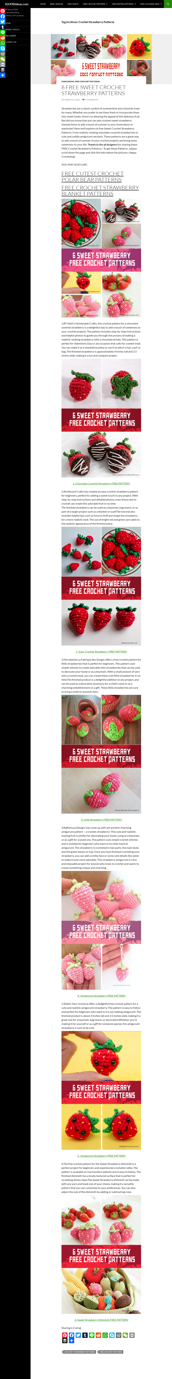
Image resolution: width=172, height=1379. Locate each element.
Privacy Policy (12, 29)
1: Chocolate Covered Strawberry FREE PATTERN (101, 483)
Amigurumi (67, 81)
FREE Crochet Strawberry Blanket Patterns (100, 190)
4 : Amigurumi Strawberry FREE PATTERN (101, 995)
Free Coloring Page (149, 4)
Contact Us (10, 42)
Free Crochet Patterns (94, 4)
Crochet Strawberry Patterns (79, 1352)
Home (43, 4)
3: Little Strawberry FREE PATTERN (101, 819)
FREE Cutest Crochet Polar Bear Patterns (92, 176)
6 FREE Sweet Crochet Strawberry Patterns (93, 90)
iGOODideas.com (16, 4)
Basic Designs (56, 4)
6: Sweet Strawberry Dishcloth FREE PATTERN (101, 1319)
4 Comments (91, 99)
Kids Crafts (73, 4)
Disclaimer (10, 36)
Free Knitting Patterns (123, 4)
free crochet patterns (111, 1352)
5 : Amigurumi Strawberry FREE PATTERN (101, 1155)
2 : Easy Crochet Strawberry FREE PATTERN (101, 651)
